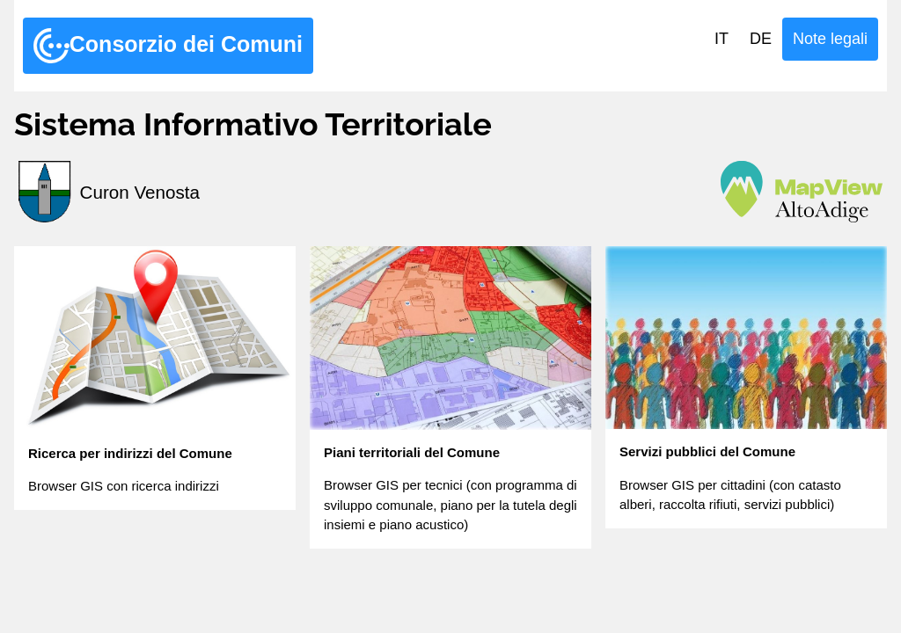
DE (761, 38)
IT (721, 38)
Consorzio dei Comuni (168, 45)
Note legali (830, 38)
